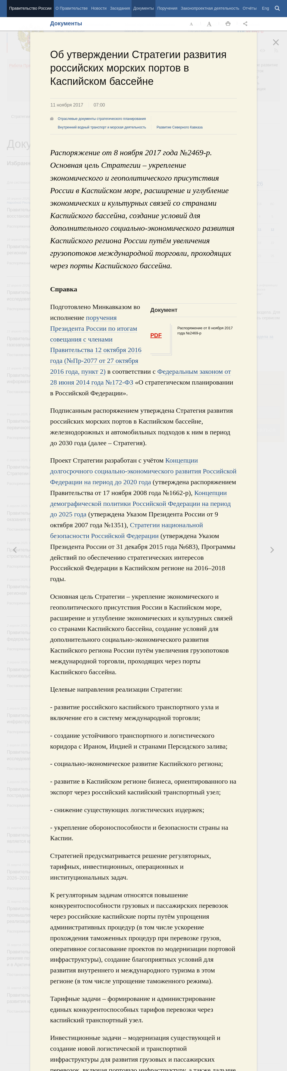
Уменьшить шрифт (191, 24)
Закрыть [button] (280, 46)
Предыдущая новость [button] (271, 549)
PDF (156, 335)
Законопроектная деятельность (210, 8)
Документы (143, 8)
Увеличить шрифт (210, 24)
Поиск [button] (277, 8)
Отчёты (250, 8)
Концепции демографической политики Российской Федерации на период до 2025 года (140, 503)
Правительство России (30, 8)
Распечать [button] (228, 24)
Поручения (167, 8)
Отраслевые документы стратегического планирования (102, 119)
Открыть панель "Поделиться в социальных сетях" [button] (246, 24)
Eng (265, 8)
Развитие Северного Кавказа (180, 127)
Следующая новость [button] (15, 549)
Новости (98, 8)
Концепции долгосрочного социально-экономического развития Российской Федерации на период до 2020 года (143, 471)
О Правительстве (72, 8)
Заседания (120, 8)
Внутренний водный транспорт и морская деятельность (102, 127)
